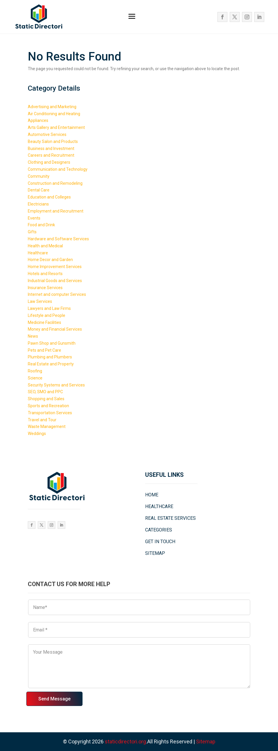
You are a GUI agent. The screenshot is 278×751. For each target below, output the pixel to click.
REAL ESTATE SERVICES (170, 518)
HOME (151, 495)
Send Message (54, 699)
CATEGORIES (158, 530)
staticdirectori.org (125, 741)
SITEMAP (155, 553)
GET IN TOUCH (160, 541)
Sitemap (205, 741)
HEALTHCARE (159, 506)
